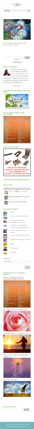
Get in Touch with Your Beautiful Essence (15, 356)
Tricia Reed (8, 45)
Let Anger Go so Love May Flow (15, 310)
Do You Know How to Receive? (20, 216)
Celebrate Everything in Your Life (21, 239)
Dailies (16, 45)
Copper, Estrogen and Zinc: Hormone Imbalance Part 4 (13, 278)
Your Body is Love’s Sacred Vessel (18, 201)
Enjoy (12, 244)
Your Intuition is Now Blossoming (14, 43)
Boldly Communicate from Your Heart (19, 196)
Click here (14, 426)
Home (12, 212)
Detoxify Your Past (10, 380)
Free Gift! (13, 252)
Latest (6, 188)
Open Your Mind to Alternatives (20, 235)
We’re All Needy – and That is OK (15, 333)
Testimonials (14, 248)
